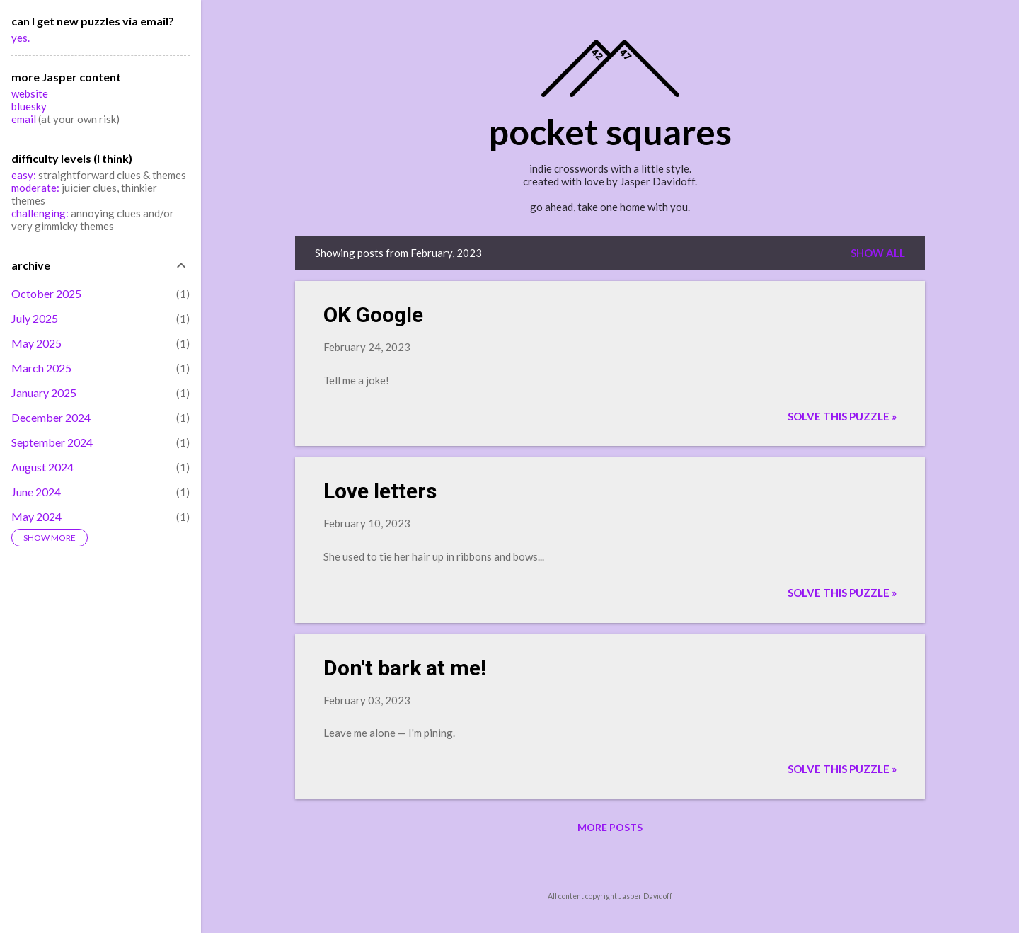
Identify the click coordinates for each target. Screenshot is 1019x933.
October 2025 (46, 293)
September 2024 (52, 442)
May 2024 (36, 516)
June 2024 (36, 491)
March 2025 (41, 367)
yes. (20, 37)
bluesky (29, 106)
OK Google (373, 314)
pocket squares (610, 131)
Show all (878, 252)
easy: (23, 174)
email (24, 119)
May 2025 (36, 343)
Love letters (380, 491)
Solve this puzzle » (842, 416)
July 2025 (34, 318)
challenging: (40, 213)
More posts (610, 827)
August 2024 (42, 467)
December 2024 (51, 417)
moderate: (36, 187)
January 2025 (43, 392)
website (29, 93)
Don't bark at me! (404, 668)
